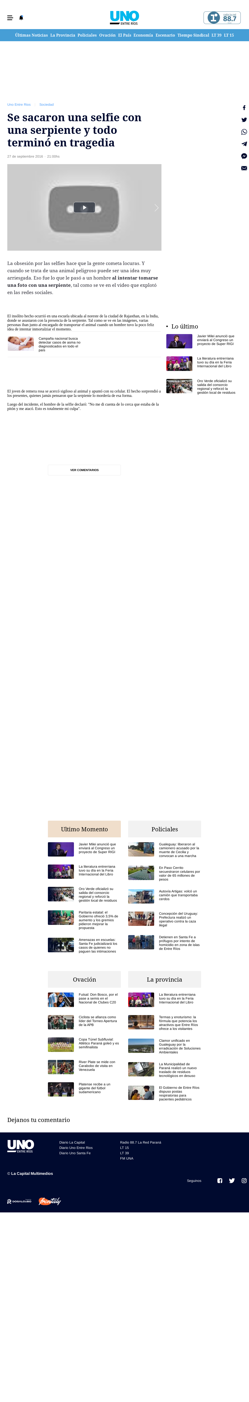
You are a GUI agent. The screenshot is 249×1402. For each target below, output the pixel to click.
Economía (143, 35)
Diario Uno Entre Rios (76, 1148)
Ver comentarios (84, 470)
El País (124, 35)
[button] (10, 18)
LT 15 (229, 35)
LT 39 (217, 35)
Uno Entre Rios (19, 104)
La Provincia (62, 35)
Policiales (87, 35)
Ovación (107, 35)
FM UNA (126, 1158)
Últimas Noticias (31, 35)
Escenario (165, 35)
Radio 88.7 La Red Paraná (140, 1142)
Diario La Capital (72, 1142)
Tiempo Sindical (193, 35)
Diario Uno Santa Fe (75, 1153)
